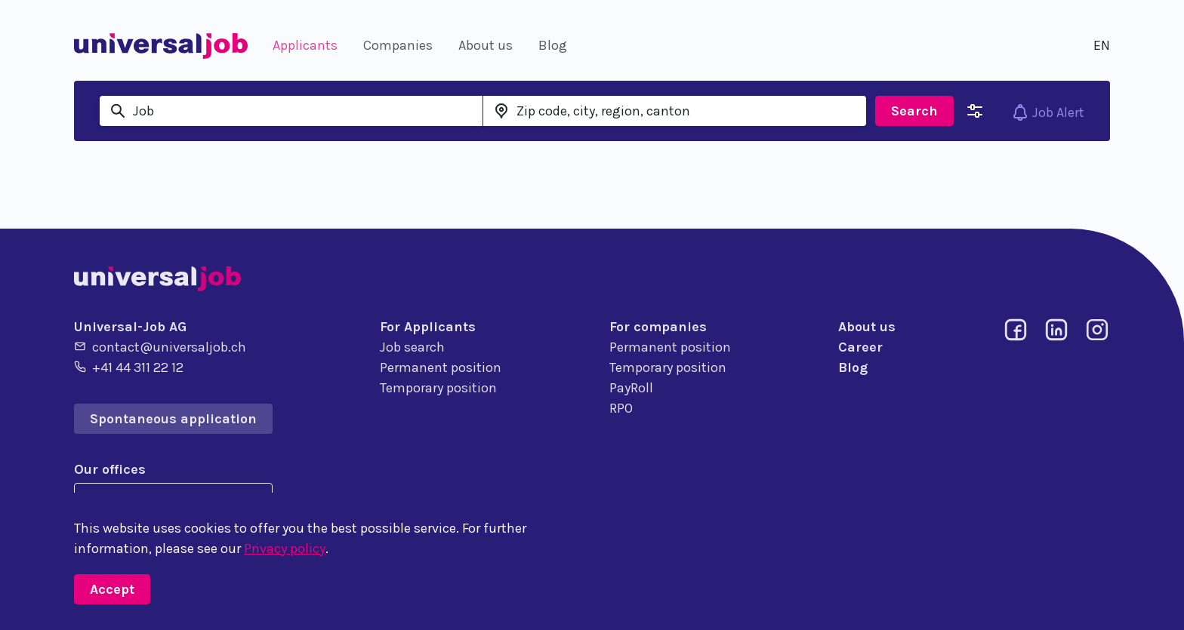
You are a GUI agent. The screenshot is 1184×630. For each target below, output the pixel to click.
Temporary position (438, 388)
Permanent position (440, 367)
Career (860, 347)
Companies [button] (398, 45)
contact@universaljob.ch (160, 346)
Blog (853, 367)
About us (867, 326)
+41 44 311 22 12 (128, 367)
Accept (112, 589)
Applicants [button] (305, 45)
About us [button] (485, 45)
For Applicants (428, 326)
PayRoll (631, 388)
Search (914, 111)
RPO (621, 408)
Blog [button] (552, 45)
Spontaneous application (173, 418)
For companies (658, 326)
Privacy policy (284, 548)
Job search (412, 347)
